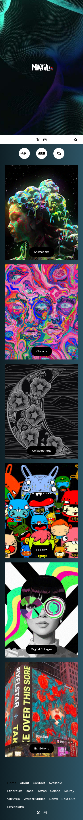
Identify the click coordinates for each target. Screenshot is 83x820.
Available (55, 783)
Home (11, 783)
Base (30, 791)
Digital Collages (41, 649)
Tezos (42, 791)
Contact (39, 783)
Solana (55, 791)
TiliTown (41, 550)
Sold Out (68, 799)
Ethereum (14, 791)
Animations (41, 252)
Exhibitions (41, 748)
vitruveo (13, 799)
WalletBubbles (34, 799)
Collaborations (41, 450)
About (24, 783)
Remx (53, 799)
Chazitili (41, 351)
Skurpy (69, 791)
